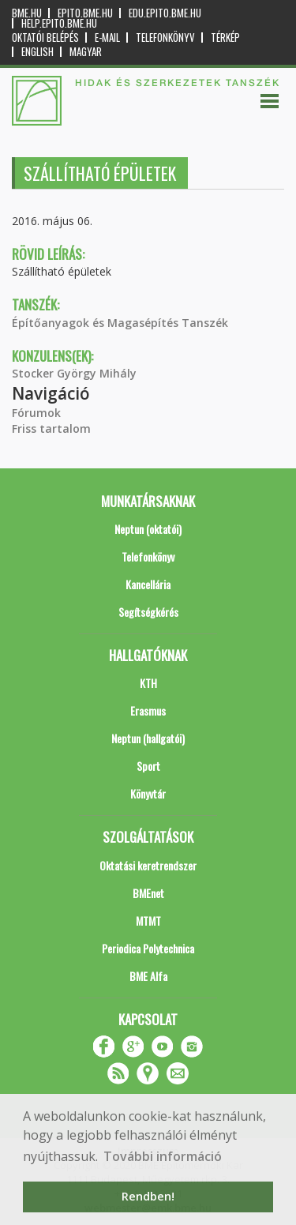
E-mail (107, 37)
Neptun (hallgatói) (148, 738)
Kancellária (148, 584)
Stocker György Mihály (74, 373)
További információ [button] (162, 1156)
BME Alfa (148, 976)
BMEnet (148, 893)
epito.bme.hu (85, 13)
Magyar (85, 52)
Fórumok (36, 412)
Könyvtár (148, 793)
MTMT (148, 920)
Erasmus (148, 710)
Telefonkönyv (165, 37)
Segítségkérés (148, 611)
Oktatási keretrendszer (148, 865)
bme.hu (27, 13)
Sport (148, 765)
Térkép (225, 37)
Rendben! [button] (148, 1196)
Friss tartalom (51, 428)
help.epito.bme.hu (59, 23)
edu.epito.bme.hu (165, 13)
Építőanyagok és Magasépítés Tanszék (120, 322)
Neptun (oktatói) (148, 528)
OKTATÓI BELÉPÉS (45, 37)
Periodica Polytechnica (148, 948)
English (37, 52)
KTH (148, 683)
